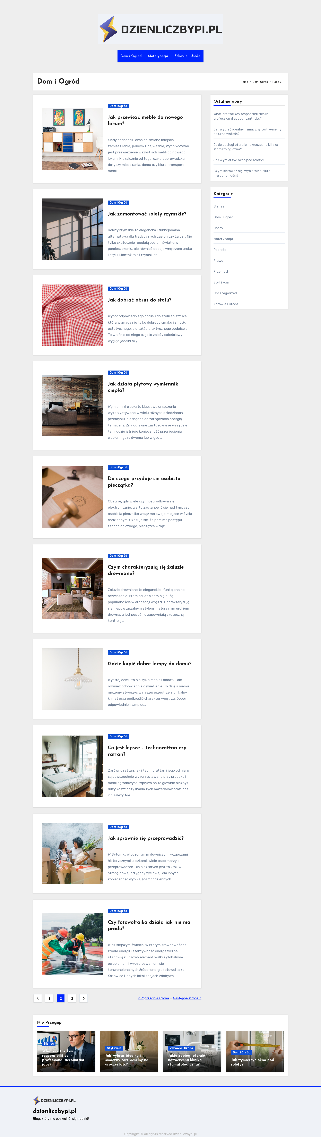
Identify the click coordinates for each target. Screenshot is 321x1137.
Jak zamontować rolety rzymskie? (147, 214)
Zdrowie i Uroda (187, 56)
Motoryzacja (158, 56)
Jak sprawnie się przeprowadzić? (146, 838)
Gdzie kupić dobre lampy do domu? (149, 664)
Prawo (218, 261)
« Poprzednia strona (153, 998)
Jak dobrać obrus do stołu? (139, 300)
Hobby (218, 228)
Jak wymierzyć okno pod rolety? (239, 160)
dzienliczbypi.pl (54, 1111)
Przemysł (221, 271)
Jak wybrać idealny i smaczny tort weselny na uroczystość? (126, 1060)
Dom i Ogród (131, 56)
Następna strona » (187, 998)
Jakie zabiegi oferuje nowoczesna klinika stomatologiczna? (186, 1060)
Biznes (219, 206)
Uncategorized (225, 293)
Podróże (220, 250)
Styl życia (221, 282)
